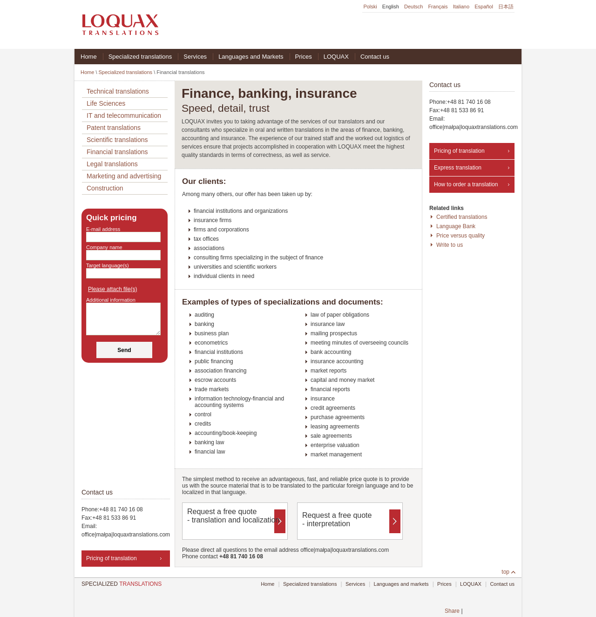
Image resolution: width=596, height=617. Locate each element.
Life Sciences (106, 103)
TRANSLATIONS (121, 584)
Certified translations (461, 217)
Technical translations (118, 91)
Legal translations (112, 164)
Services (195, 56)
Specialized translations (140, 56)
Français (437, 6)
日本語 (506, 6)
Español (483, 6)
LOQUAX (336, 56)
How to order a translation (466, 184)
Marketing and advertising (124, 176)
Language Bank (455, 226)
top (505, 572)
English (390, 6)
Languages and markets (401, 584)
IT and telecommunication (124, 115)
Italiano (461, 6)
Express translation (457, 167)
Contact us (374, 56)
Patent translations (114, 127)
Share (452, 611)
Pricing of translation (459, 151)
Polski (370, 6)
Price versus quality (460, 235)
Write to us (449, 245)
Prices (303, 56)
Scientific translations (117, 139)
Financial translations (117, 152)
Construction (105, 188)
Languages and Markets (250, 56)
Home (89, 56)
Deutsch (413, 6)
